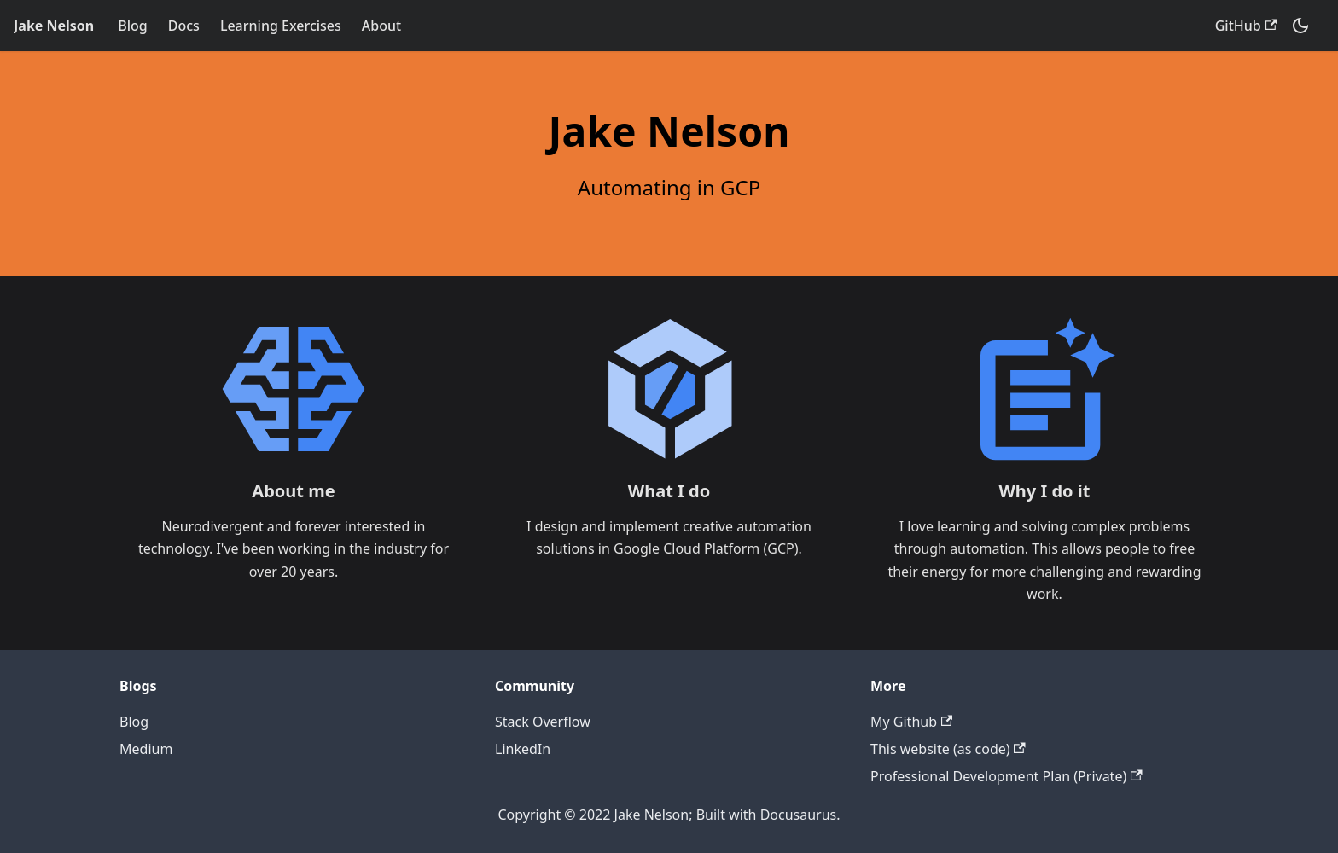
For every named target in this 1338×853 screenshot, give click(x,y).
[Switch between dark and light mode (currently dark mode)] (1300, 25)
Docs (184, 25)
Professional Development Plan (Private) (1006, 776)
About (381, 25)
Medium (145, 749)
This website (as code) (948, 749)
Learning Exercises (280, 25)
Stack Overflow (542, 721)
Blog (132, 25)
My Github (911, 721)
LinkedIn (522, 749)
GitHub (1246, 25)
